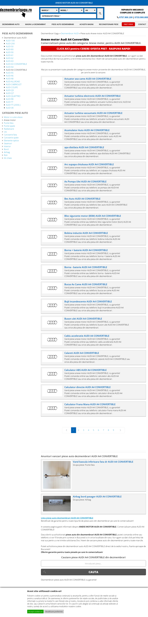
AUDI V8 (9, 107)
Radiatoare (9, 128)
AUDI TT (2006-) (13, 104)
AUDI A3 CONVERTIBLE (16, 63)
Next (117, 430)
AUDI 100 (10, 40)
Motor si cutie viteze (13, 117)
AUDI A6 (9, 75)
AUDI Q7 (10, 93)
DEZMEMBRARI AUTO (10, 24)
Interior (7, 146)
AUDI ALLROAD (13, 81)
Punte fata (8, 122)
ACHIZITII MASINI (86, 24)
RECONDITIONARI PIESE (108, 24)
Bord (6, 149)
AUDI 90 (9, 52)
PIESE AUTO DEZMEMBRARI (63, 24)
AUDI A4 (9, 66)
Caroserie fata (10, 134)
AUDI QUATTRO (13, 96)
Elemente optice (11, 140)
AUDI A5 (9, 72)
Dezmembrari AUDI (70, 33)
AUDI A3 (9, 60)
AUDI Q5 (10, 90)
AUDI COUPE (12, 87)
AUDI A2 (9, 58)
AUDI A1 (9, 55)
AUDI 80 (9, 49)
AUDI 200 (10, 43)
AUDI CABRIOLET (14, 84)
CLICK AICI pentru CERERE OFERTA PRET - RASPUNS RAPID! (93, 48)
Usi (5, 131)
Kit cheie (8, 157)
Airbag (7, 152)
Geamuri (8, 143)
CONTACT (142, 24)
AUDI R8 (9, 98)
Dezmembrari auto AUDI (15, 37)
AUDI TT (9, 101)
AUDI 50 (9, 46)
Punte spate (9, 125)
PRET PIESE (128, 24)
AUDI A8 (9, 78)
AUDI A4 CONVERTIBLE (16, 69)
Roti (6, 155)
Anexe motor (10, 120)
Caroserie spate (11, 137)
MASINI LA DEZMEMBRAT (35, 24)
